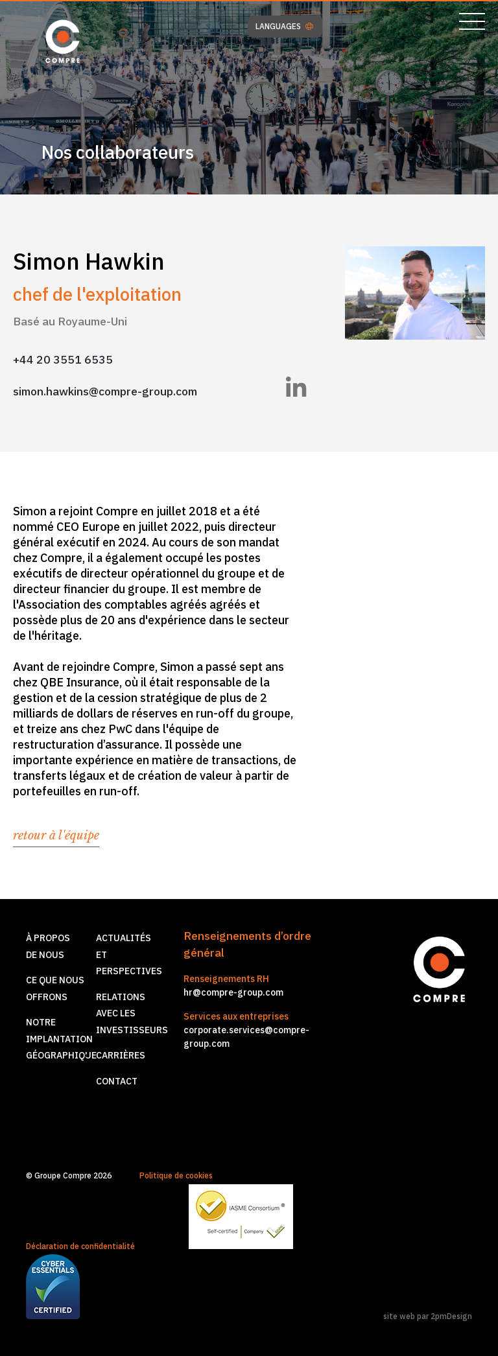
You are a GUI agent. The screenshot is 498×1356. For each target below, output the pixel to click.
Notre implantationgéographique (61, 1038)
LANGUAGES (284, 26)
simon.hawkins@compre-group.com (105, 391)
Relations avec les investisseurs (132, 1013)
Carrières (120, 1055)
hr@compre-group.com (233, 992)
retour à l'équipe (56, 835)
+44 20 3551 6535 (63, 359)
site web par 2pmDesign (427, 1316)
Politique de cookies (176, 1175)
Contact (116, 1081)
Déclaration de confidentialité (80, 1246)
